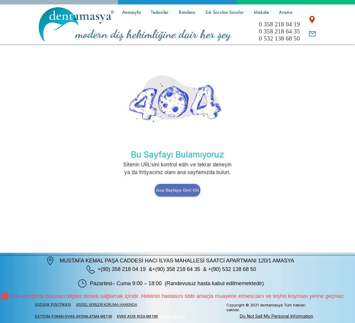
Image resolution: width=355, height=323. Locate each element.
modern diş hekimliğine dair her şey (153, 34)
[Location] (312, 19)
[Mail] (312, 33)
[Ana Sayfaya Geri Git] (177, 190)
